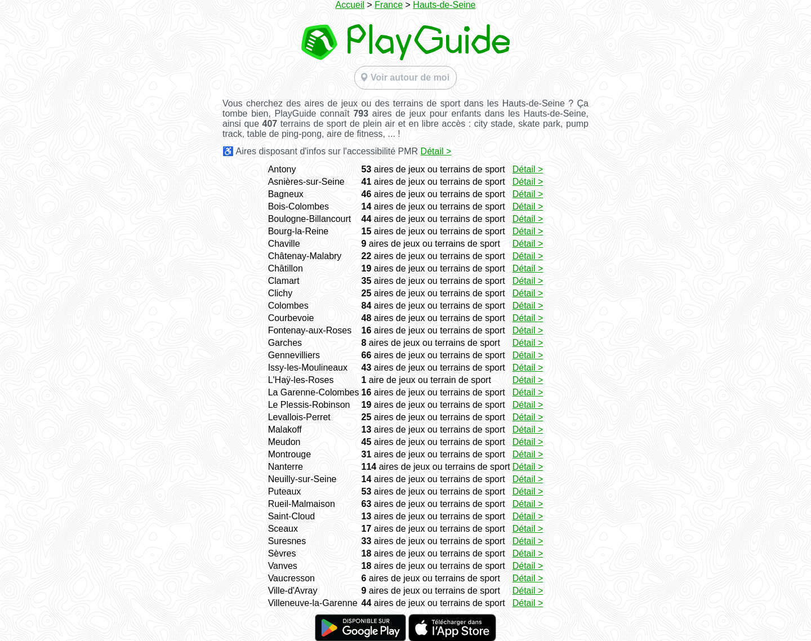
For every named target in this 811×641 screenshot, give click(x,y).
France (389, 5)
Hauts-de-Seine (444, 5)
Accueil (349, 5)
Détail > (436, 151)
